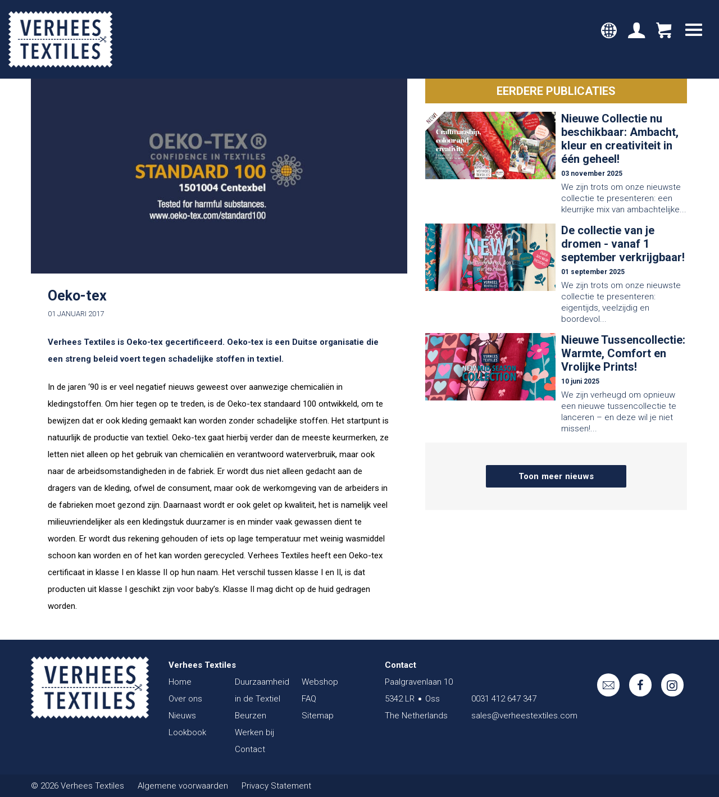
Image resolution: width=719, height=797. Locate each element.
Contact (250, 749)
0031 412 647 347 (503, 699)
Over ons (185, 699)
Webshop (320, 682)
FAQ (309, 699)
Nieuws (182, 716)
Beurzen (250, 716)
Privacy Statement (276, 786)
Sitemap (318, 716)
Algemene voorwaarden (183, 786)
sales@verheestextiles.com (524, 716)
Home (180, 682)
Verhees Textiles (60, 39)
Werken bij (254, 732)
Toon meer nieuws (556, 476)
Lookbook (187, 732)
